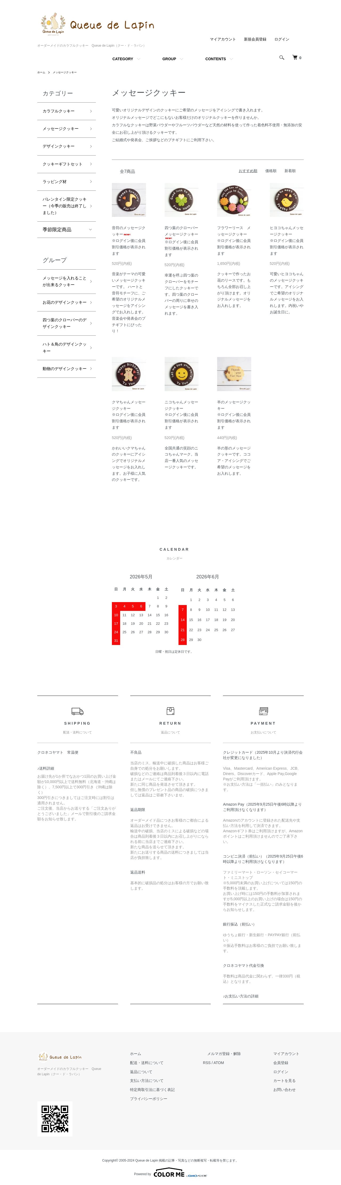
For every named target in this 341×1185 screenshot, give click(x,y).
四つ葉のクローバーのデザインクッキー (62, 385)
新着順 (290, 171)
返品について (162, 1072)
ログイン (281, 39)
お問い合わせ (289, 1090)
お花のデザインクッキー (62, 354)
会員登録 (285, 1063)
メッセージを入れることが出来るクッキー (62, 323)
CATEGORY (122, 59)
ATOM (236, 1063)
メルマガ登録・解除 (237, 1054)
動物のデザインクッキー (62, 444)
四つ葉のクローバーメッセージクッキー (181, 232)
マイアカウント (223, 39)
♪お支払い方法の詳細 (240, 996)
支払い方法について (168, 1081)
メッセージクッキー (68, 72)
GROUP (169, 59)
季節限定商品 (57, 266)
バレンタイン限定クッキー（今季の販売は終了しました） (62, 236)
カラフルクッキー (62, 112)
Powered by (170, 1172)
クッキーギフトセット (62, 181)
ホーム (42, 72)
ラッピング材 (57, 204)
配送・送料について (168, 1063)
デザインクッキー (62, 158)
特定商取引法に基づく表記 (173, 1090)
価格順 (271, 171)
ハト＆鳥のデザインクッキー (62, 417)
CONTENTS (215, 59)
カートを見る (289, 1081)
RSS (224, 1063)
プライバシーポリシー (170, 1099)
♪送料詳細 (45, 768)
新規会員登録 (255, 39)
